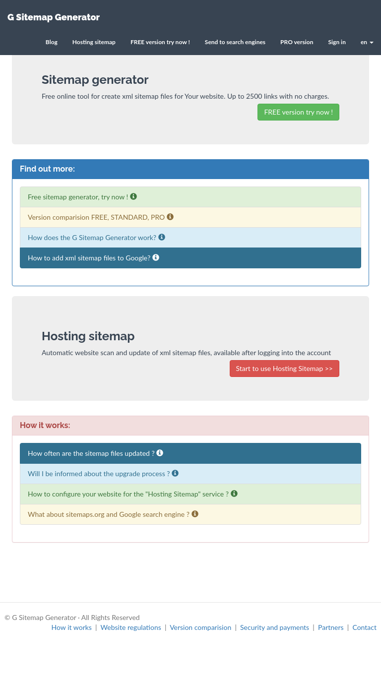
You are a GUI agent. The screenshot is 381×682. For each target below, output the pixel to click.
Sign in (336, 42)
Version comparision (200, 627)
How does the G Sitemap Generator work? (96, 237)
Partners (331, 627)
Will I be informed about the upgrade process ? (103, 473)
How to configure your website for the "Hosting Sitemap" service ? (133, 494)
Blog (52, 42)
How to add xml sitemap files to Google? (93, 257)
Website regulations (131, 627)
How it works (72, 627)
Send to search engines (235, 42)
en (367, 42)
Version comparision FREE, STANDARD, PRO (101, 217)
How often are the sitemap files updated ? (95, 453)
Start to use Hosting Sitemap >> (284, 368)
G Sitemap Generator (53, 17)
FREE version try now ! (160, 42)
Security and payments (274, 627)
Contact (364, 627)
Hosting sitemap (94, 42)
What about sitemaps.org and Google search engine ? (113, 514)
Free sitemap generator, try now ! (82, 196)
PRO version (296, 42)
